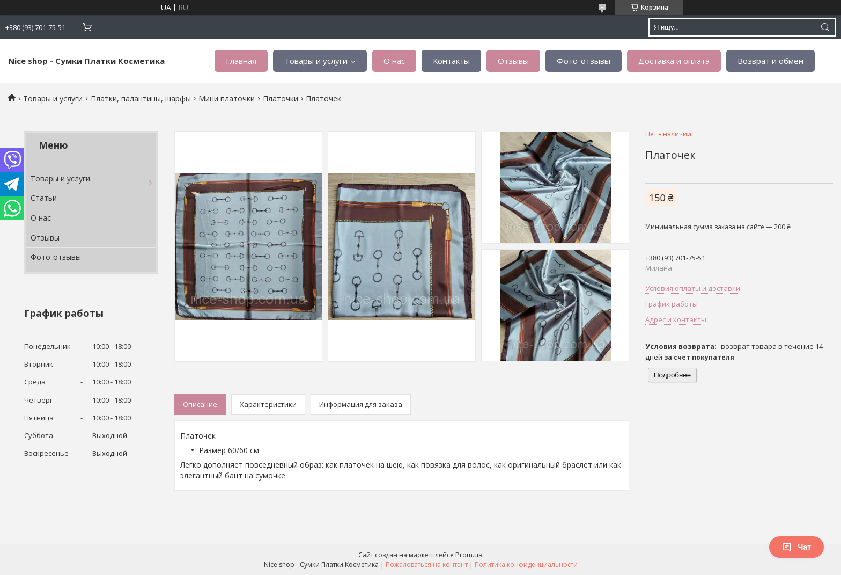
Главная (241, 60)
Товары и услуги (316, 60)
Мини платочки (226, 98)
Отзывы (513, 60)
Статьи (44, 198)
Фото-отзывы (583, 60)
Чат (796, 547)
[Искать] (825, 27)
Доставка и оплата (674, 60)
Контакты (451, 60)
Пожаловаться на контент (427, 564)
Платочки (280, 98)
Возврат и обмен (770, 60)
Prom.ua (469, 554)
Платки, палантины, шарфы (141, 98)
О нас (394, 60)
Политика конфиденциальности (526, 564)
